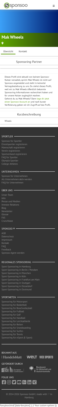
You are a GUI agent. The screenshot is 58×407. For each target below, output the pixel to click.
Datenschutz (8, 236)
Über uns (7, 190)
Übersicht (8, 51)
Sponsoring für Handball (13, 317)
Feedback (6, 249)
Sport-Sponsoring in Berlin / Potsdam (20, 269)
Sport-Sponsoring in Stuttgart (16, 282)
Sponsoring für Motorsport (14, 301)
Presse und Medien (11, 201)
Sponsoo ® (8, 228)
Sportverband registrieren (14, 154)
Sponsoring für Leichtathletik (16, 321)
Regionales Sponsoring (16, 262)
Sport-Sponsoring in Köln (14, 276)
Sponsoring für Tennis (12, 334)
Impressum (7, 239)
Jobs (4, 198)
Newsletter (7, 211)
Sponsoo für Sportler (12, 140)
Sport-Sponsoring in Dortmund (17, 289)
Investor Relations (10, 204)
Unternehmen (10, 171)
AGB (4, 233)
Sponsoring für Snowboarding (16, 327)
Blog (4, 207)
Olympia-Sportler (10, 160)
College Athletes (10, 163)
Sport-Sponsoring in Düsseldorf (17, 286)
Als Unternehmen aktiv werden (17, 179)
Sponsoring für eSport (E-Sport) (17, 337)
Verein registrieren (11, 150)
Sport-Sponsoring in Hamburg (16, 266)
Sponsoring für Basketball (14, 304)
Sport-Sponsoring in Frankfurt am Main (21, 279)
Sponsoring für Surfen (12, 331)
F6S (3, 217)
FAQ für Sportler (10, 157)
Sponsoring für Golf (11, 314)
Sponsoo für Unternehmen (15, 176)
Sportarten (9, 297)
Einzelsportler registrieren (14, 144)
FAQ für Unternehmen (12, 182)
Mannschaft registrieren (13, 147)
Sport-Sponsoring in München (16, 273)
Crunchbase (7, 220)
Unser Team (7, 194)
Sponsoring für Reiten (12, 324)
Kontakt (23, 51)
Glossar (5, 214)
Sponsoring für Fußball (13, 311)
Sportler (7, 136)
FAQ (4, 246)
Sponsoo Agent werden (13, 252)
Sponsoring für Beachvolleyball (17, 308)
